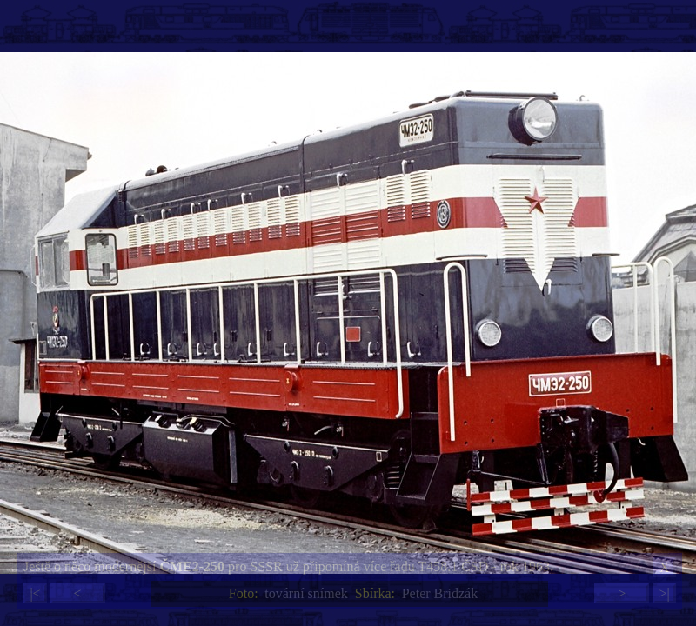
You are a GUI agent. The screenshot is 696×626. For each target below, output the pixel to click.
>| (664, 593)
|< (35, 593)
